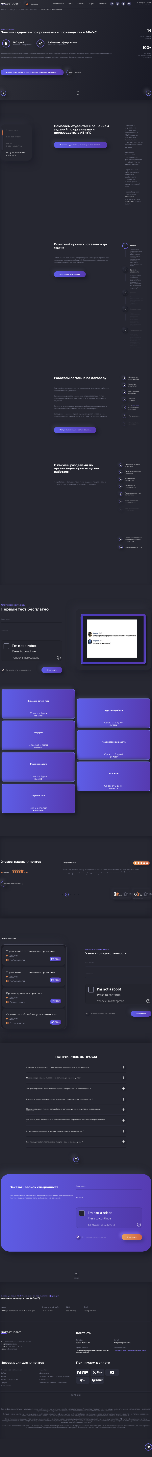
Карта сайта (6, 1386)
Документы (44, 1373)
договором (129, 197)
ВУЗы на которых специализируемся (54, 1376)
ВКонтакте (141, 1350)
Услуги (91, 4)
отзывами (129, 201)
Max (124, 1350)
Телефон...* (5, 630)
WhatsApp (131, 1350)
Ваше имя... (5, 619)
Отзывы (81, 4)
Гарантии (43, 1370)
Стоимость (44, 1379)
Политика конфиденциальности (53, 1383)
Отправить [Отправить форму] (52, 670)
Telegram (117, 1350)
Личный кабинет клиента (11, 1370)
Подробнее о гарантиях (70, 274)
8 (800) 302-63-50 (83, 1343)
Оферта (4, 1383)
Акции (3, 1376)
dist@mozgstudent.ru (122, 1343)
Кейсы (3, 1373)
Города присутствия (9, 1379)
